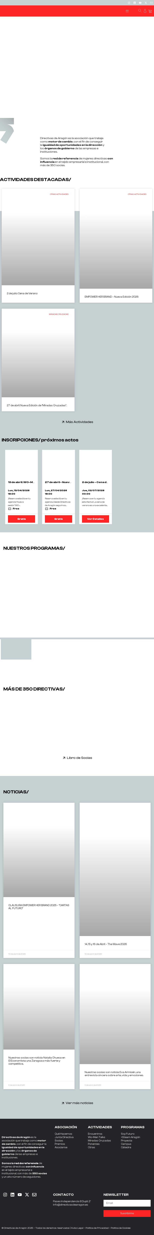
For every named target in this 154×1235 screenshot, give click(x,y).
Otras (91, 1147)
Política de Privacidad (97, 1228)
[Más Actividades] (63, 422)
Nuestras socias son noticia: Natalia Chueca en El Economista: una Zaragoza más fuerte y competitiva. (36, 1060)
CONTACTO (63, 1195)
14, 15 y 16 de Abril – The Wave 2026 (106, 944)
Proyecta (126, 1140)
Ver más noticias (79, 1103)
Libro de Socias (79, 758)
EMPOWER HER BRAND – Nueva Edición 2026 (112, 296)
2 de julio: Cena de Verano (22, 293)
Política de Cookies (121, 1228)
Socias (59, 1140)
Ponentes (94, 1144)
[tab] (16, 649)
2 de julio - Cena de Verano (101, 482)
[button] (127, 11)
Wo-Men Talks (96, 1137)
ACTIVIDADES (100, 1127)
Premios (60, 1144)
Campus (126, 1144)
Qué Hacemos (63, 1133)
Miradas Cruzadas (99, 1140)
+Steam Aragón (130, 1137)
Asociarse (61, 1147)
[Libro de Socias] (64, 758)
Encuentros (95, 1133)
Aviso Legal (77, 1228)
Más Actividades (79, 422)
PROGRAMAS (133, 1127)
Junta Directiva (64, 1137)
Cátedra (126, 1147)
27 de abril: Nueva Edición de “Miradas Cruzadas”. (37, 405)
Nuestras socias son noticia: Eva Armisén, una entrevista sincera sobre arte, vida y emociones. (114, 1074)
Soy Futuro (127, 1133)
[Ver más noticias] (63, 1103)
